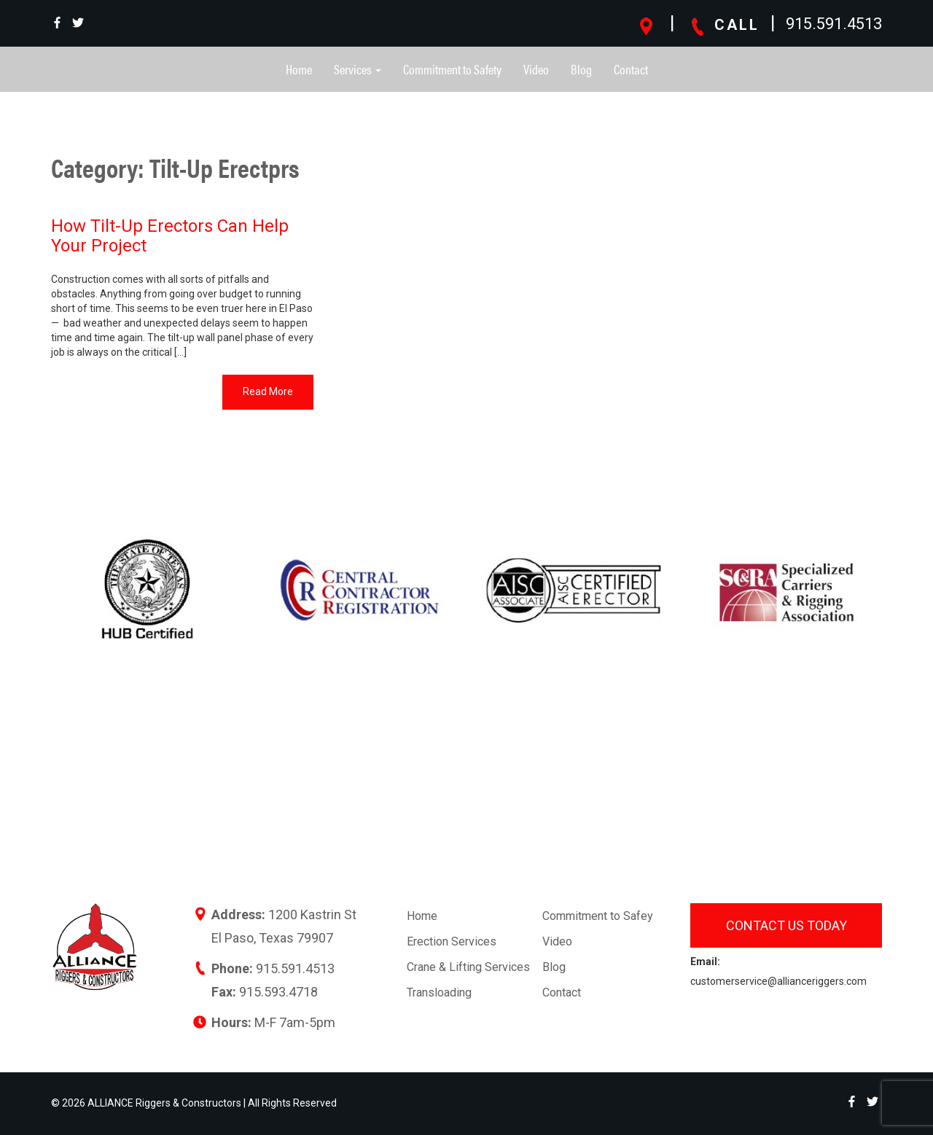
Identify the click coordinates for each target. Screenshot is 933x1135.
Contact (631, 69)
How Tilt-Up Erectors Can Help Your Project (170, 235)
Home (299, 69)
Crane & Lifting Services (468, 967)
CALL (724, 25)
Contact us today (786, 925)
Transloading (439, 992)
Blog (581, 69)
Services (357, 69)
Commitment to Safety (452, 69)
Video (536, 69)
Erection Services (451, 941)
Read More (268, 391)
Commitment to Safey (597, 916)
